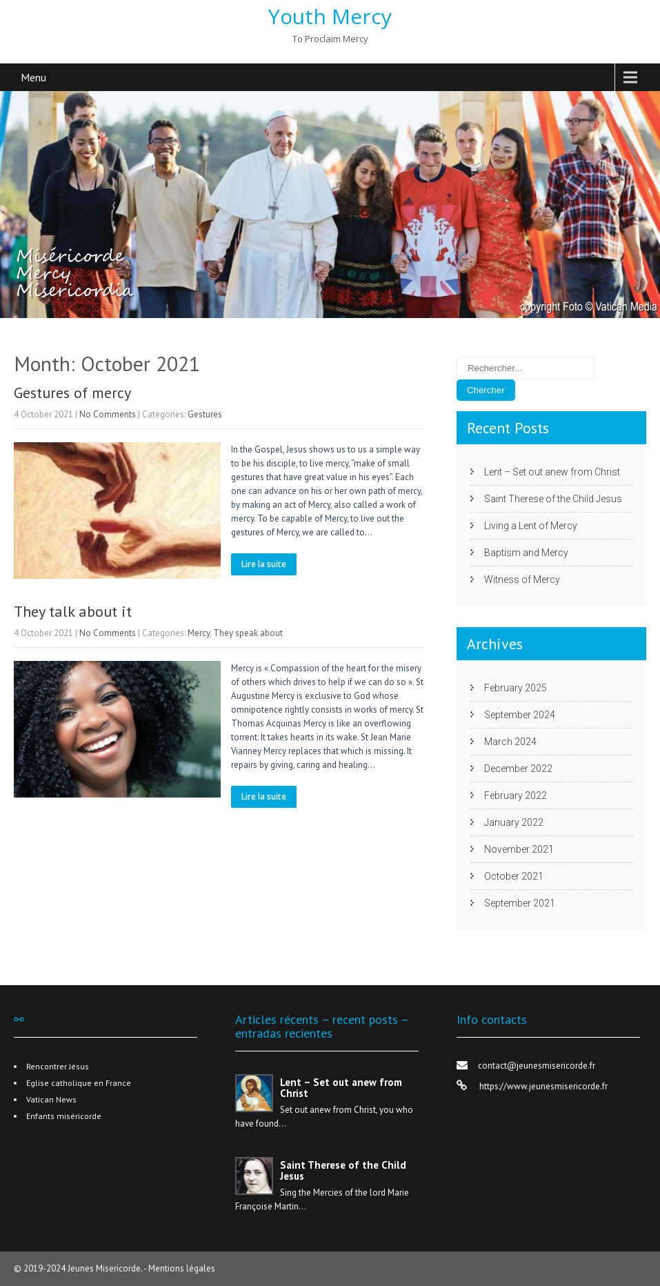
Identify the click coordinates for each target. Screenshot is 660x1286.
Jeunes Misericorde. (105, 1268)
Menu (33, 77)
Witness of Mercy (522, 579)
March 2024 (510, 741)
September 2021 (519, 903)
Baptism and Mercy (526, 552)
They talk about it (73, 611)
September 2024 (519, 714)
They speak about (248, 633)
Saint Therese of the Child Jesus (553, 498)
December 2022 (518, 768)
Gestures (205, 414)
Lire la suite (263, 564)
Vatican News (51, 1099)
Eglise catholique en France (78, 1083)
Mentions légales (181, 1268)
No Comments (107, 414)
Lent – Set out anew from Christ (552, 471)
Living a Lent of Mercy (530, 525)
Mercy (199, 633)
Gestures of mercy (72, 392)
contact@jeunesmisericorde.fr (536, 1065)
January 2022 (513, 822)
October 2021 (513, 876)
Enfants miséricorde (63, 1116)
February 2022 (515, 795)
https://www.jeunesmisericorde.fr (542, 1086)
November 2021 (519, 849)
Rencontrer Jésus (57, 1066)
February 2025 (515, 687)
